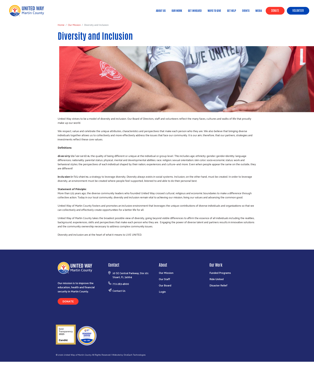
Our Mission (31, 15)
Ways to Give (214, 10)
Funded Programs (220, 272)
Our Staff (164, 279)
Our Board (165, 285)
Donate (275, 10)
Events (245, 10)
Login (162, 291)
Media (258, 10)
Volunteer (298, 10)
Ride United (216, 279)
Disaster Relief (218, 285)
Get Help (231, 10)
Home (18, 15)
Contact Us (119, 290)
